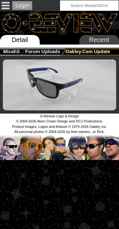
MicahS (11, 51)
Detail (20, 39)
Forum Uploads (42, 51)
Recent (99, 39)
